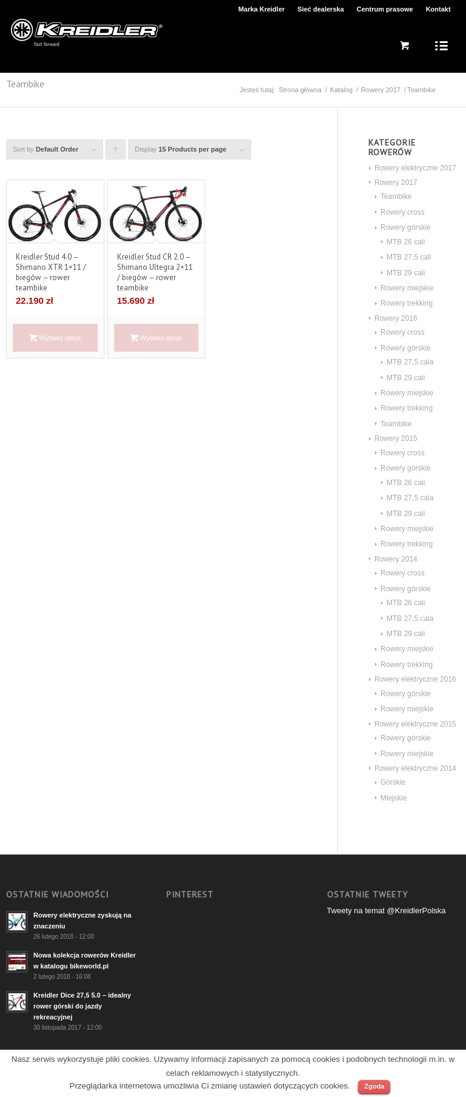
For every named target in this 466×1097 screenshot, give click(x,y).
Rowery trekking (406, 303)
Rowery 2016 (395, 318)
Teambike (395, 196)
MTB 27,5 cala (410, 362)
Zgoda (374, 1086)
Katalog (341, 89)
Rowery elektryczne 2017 (415, 168)
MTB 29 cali (406, 273)
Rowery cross (402, 212)
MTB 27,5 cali (409, 257)
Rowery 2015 (395, 438)
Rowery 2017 (380, 89)
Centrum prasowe (385, 9)
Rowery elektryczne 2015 (415, 724)
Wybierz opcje (55, 338)
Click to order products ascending (116, 152)
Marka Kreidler (261, 9)
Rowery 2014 (395, 559)
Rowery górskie (405, 227)
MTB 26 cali (406, 242)
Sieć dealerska (320, 9)
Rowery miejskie (406, 288)
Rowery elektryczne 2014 (415, 768)
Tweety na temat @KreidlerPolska (386, 910)
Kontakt (438, 9)
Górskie (392, 782)
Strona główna (300, 89)
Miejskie (393, 798)
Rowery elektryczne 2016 (415, 679)
